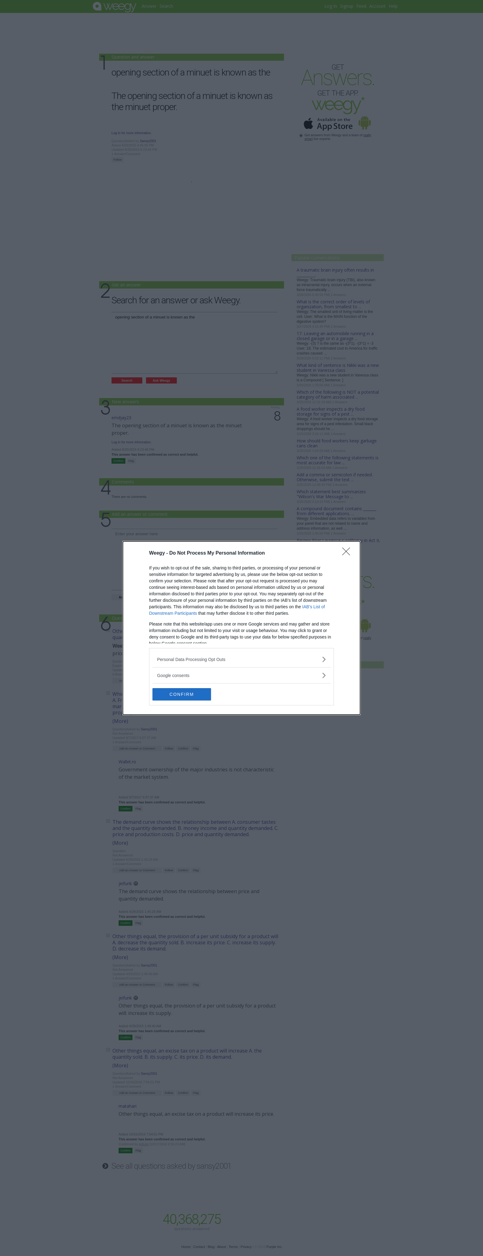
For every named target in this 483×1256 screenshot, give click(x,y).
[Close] (348, 553)
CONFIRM (181, 694)
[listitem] (241, 659)
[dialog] (241, 628)
